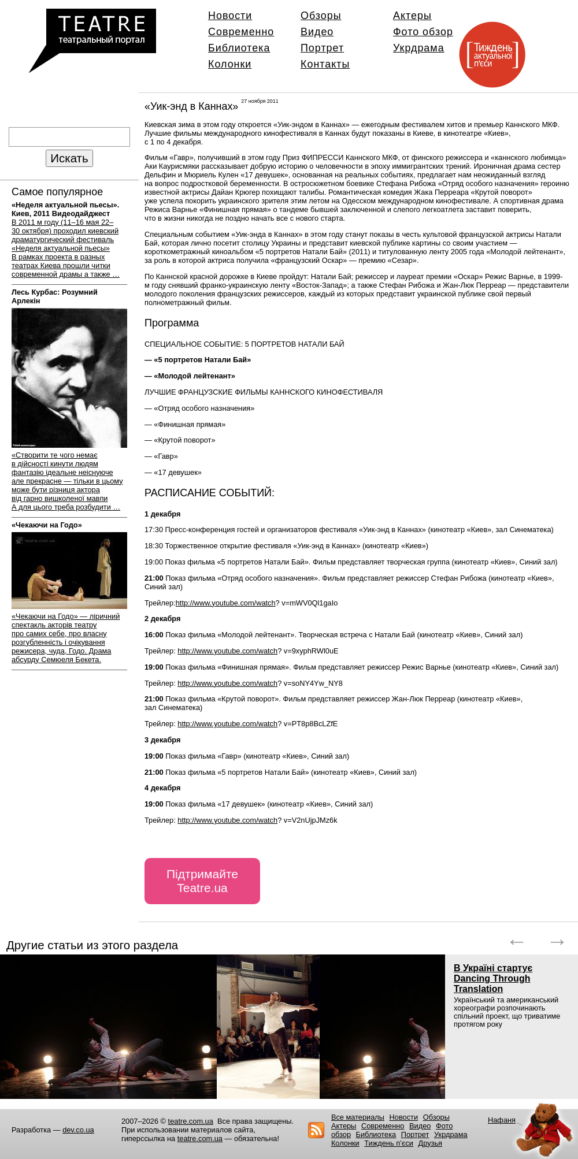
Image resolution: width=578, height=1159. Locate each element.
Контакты (325, 64)
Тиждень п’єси (388, 1143)
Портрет (322, 48)
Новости (230, 15)
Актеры (412, 15)
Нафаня (502, 1120)
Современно (241, 32)
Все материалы (357, 1117)
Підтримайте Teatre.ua (202, 880)
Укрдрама (418, 48)
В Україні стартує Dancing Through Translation (493, 978)
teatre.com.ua (190, 1121)
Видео (317, 32)
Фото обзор (423, 32)
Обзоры (321, 15)
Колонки (229, 64)
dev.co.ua (78, 1129)
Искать (69, 158)
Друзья (430, 1143)
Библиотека (239, 48)
